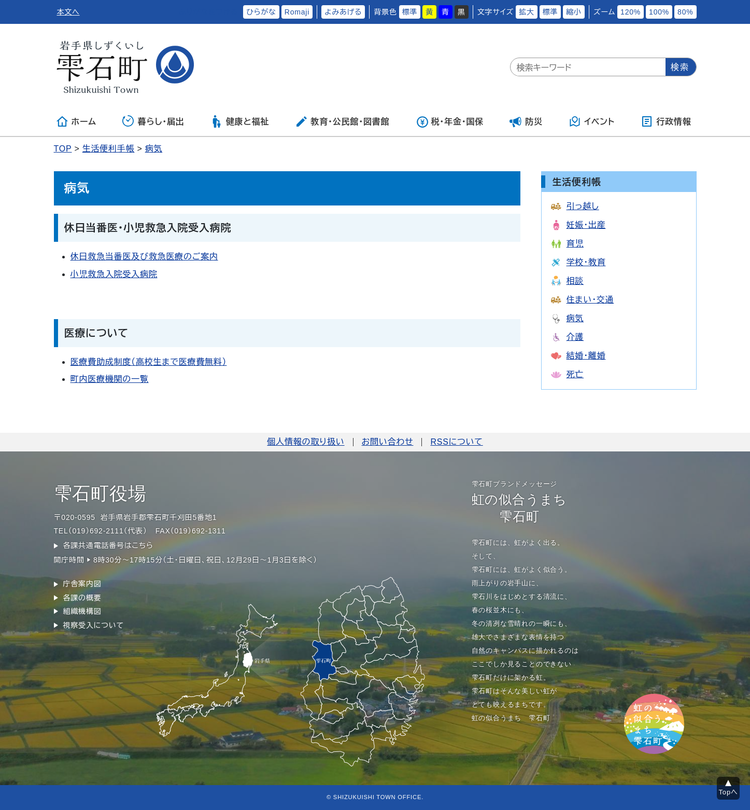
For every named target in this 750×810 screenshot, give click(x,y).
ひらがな (261, 12)
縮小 (574, 12)
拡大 (526, 12)
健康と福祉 (239, 121)
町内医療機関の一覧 (109, 379)
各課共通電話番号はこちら (108, 545)
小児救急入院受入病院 (114, 274)
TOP (63, 148)
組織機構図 (82, 611)
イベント (592, 121)
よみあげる (343, 12)
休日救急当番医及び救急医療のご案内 (144, 256)
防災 (526, 121)
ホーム (76, 121)
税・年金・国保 (450, 121)
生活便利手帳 (108, 148)
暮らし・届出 (153, 121)
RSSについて (456, 441)
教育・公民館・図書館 (342, 121)
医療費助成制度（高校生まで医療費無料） (148, 362)
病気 (154, 148)
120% (630, 12)
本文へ (68, 12)
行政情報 (666, 121)
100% (659, 12)
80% (685, 12)
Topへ (728, 792)
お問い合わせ (388, 441)
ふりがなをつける (208, 12)
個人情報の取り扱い (305, 441)
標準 (410, 12)
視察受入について (93, 625)
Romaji (297, 12)
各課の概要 (82, 598)
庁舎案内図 (82, 584)
